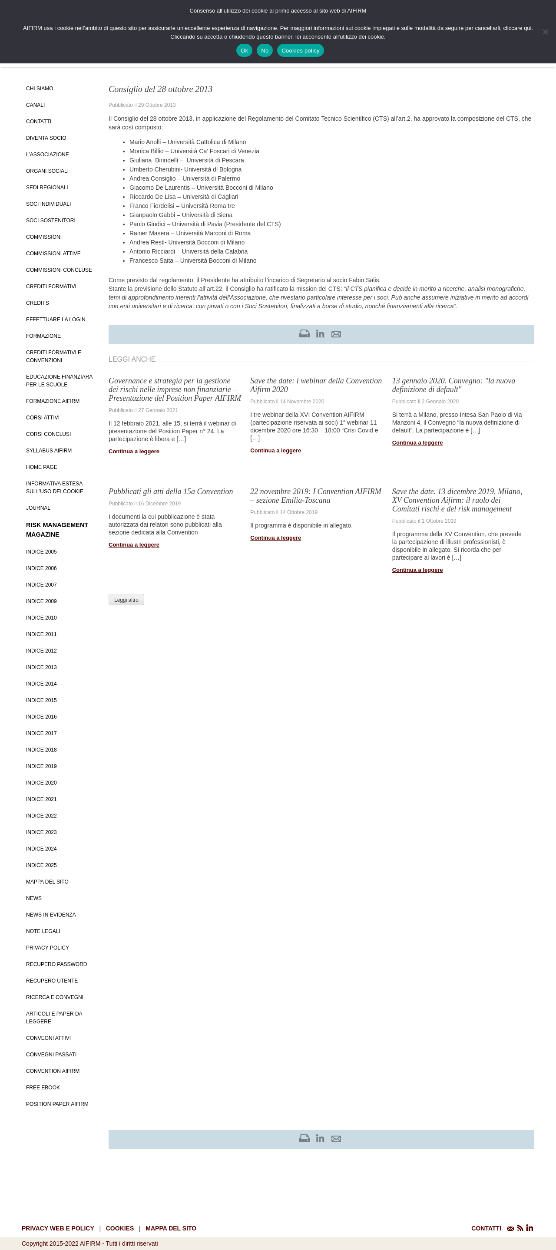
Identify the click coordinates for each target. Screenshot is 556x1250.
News (34, 898)
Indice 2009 (41, 601)
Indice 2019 (41, 766)
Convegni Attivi (48, 1038)
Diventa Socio (46, 138)
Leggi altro (126, 600)
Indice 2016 (41, 717)
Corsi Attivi (43, 418)
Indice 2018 (41, 750)
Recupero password (56, 964)
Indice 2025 (41, 865)
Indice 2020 (41, 783)
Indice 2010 (41, 618)
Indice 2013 (41, 667)
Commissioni (44, 237)
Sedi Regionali (47, 188)
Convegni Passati (51, 1055)
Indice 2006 (41, 568)
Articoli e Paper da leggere (54, 1018)
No (264, 50)
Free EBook (43, 1088)
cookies (120, 1228)
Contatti (38, 122)
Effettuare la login (56, 320)
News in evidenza (51, 915)
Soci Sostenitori (51, 221)
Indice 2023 (41, 832)
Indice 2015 (41, 700)
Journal (38, 508)
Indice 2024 (41, 849)
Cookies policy (300, 50)
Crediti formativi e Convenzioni (53, 356)
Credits (37, 303)
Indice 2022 (41, 816)
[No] (545, 31)
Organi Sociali (47, 171)
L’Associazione (47, 155)
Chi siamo (39, 89)
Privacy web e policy (58, 1228)
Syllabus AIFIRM (49, 451)
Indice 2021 (41, 799)
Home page (41, 467)
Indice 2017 (41, 733)
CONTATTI (486, 1228)
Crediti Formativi (51, 287)
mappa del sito (171, 1228)
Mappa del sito (47, 882)
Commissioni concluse (59, 270)
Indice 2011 (41, 634)
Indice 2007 (41, 585)
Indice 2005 (41, 552)
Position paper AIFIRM (57, 1104)
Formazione (43, 336)
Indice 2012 (41, 651)
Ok (244, 50)
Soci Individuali (48, 204)
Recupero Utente (52, 981)
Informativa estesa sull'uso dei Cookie (54, 488)
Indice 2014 (41, 684)
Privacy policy (47, 948)
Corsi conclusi (48, 434)
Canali (35, 105)
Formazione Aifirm (52, 401)
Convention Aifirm (52, 1071)
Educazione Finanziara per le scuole (59, 381)
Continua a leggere (134, 451)
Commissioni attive (53, 254)
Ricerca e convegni (54, 997)
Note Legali (43, 931)
